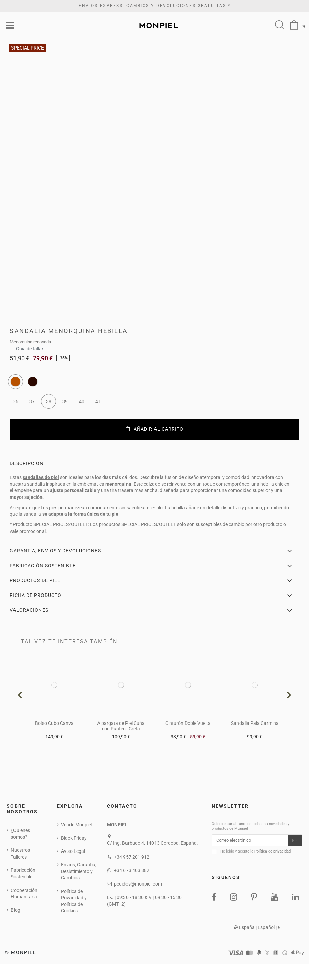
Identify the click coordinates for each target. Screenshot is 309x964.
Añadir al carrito (155, 429)
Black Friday (74, 838)
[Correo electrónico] (250, 841)
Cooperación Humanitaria (24, 894)
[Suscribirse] (295, 841)
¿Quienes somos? (20, 834)
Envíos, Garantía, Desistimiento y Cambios (78, 872)
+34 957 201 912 (131, 857)
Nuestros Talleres (20, 854)
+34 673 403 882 (131, 871)
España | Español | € (257, 929)
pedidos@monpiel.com (138, 884)
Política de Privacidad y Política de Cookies (74, 901)
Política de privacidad (272, 853)
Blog (15, 910)
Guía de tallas (30, 347)
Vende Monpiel (76, 825)
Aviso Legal (73, 852)
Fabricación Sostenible (23, 874)
